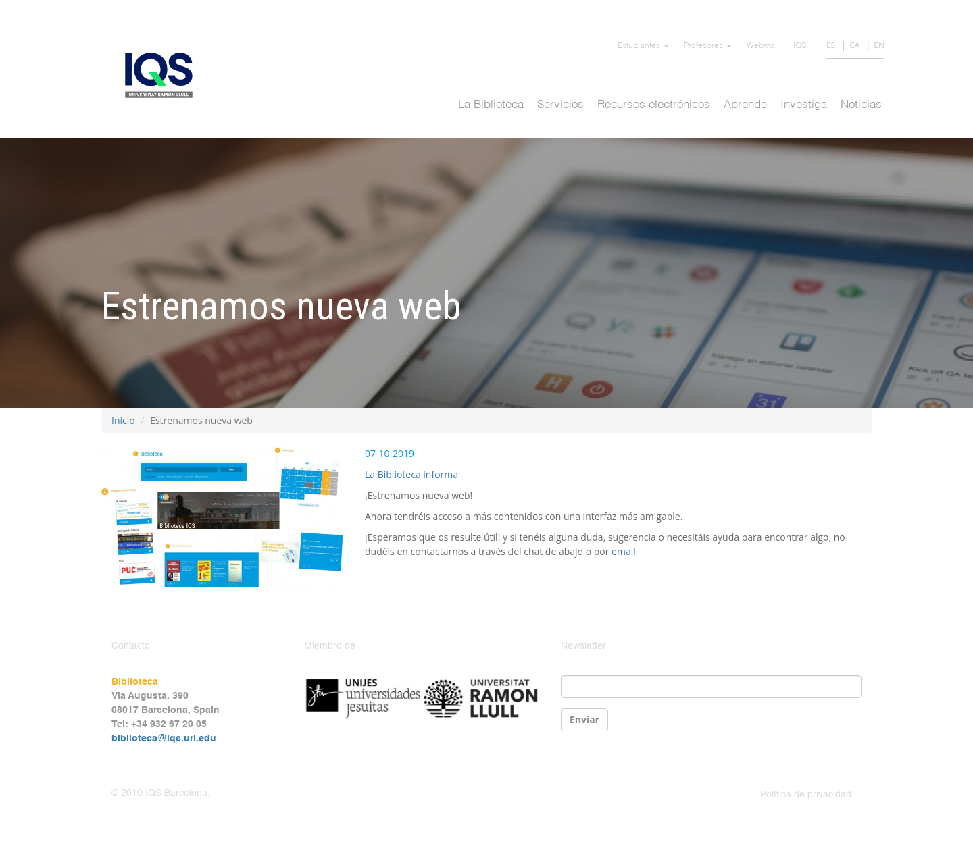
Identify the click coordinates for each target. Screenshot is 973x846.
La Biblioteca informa (411, 474)
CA (854, 45)
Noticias (861, 105)
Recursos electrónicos (653, 105)
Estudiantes (643, 46)
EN (879, 45)
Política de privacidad (805, 794)
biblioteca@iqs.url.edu (163, 738)
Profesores (708, 46)
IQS (799, 46)
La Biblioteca (491, 105)
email (624, 551)
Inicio (123, 420)
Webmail (763, 46)
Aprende (745, 105)
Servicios (560, 105)
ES (830, 45)
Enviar (584, 719)
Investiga (803, 105)
